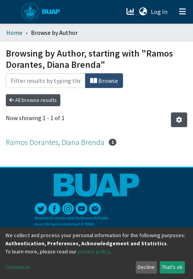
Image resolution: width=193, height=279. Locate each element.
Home (14, 32)
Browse (104, 80)
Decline (146, 267)
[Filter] (45, 80)
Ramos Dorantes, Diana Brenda (55, 142)
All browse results (33, 99)
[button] (143, 11)
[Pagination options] (179, 119)
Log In (160, 12)
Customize (17, 267)
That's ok (172, 267)
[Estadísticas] (131, 11)
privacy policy (94, 251)
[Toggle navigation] (182, 11)
